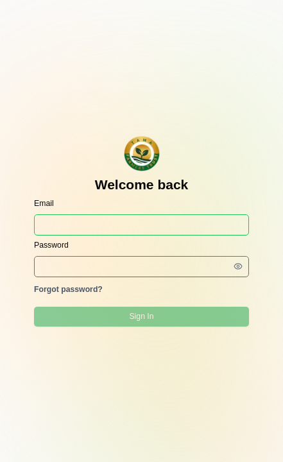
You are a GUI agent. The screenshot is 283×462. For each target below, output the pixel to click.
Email (44, 203)
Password (51, 245)
